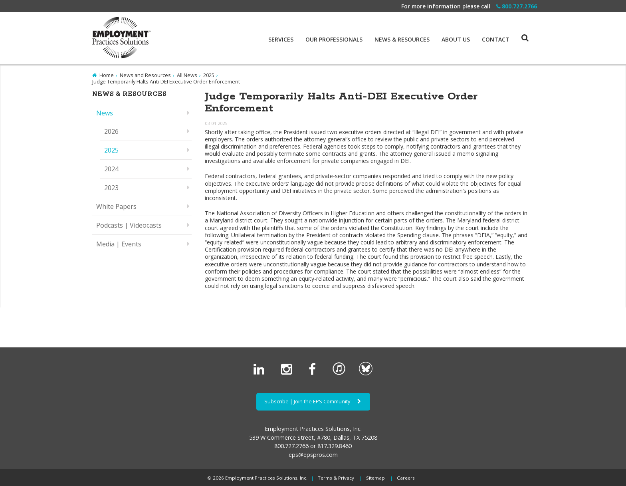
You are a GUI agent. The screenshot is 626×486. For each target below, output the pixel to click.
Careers (406, 478)
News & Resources (402, 39)
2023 (111, 187)
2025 (208, 75)
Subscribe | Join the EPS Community (313, 401)
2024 (111, 169)
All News (187, 75)
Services (280, 39)
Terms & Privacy (336, 478)
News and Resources (145, 75)
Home (106, 75)
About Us (456, 39)
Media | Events (118, 244)
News (104, 113)
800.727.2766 (516, 6)
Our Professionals (334, 39)
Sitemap (375, 478)
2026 (111, 131)
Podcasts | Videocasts (129, 225)
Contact (495, 39)
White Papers (116, 206)
